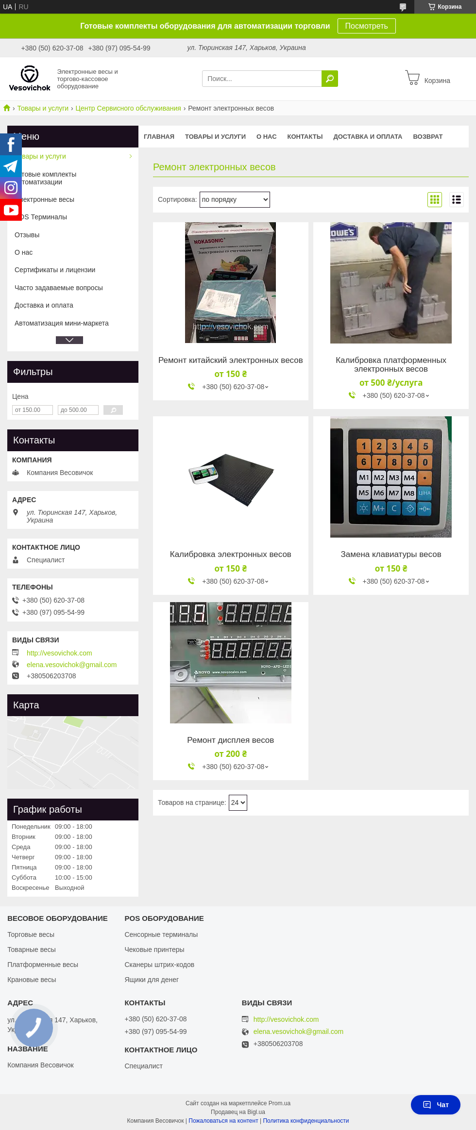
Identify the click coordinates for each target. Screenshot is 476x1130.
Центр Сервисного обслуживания (128, 108)
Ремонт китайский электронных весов (230, 360)
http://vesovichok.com (59, 653)
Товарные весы (31, 949)
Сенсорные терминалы (161, 934)
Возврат (428, 136)
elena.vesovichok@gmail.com (72, 665)
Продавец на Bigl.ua (238, 1112)
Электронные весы (44, 199)
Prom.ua (279, 1103)
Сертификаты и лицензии (55, 270)
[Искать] (330, 78)
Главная (159, 136)
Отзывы (27, 235)
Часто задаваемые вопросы (59, 288)
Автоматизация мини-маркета (62, 323)
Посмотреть (366, 26)
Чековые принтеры (154, 949)
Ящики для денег (151, 979)
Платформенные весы (42, 964)
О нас (266, 136)
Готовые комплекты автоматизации (45, 178)
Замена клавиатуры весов (391, 554)
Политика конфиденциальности (306, 1120)
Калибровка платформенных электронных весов (391, 365)
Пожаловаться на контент (223, 1120)
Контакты (305, 136)
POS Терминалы (41, 217)
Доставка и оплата (367, 136)
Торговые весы (30, 934)
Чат (436, 1104)
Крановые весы (31, 979)
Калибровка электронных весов (230, 554)
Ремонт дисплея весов (230, 740)
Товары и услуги (42, 108)
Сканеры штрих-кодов (159, 964)
